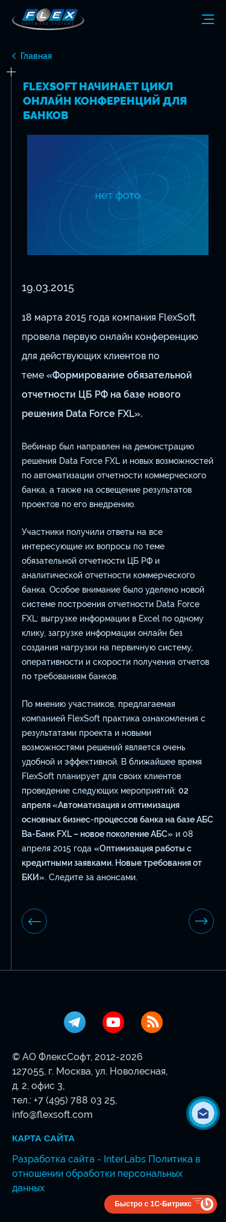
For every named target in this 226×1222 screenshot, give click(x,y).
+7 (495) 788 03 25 (74, 1100)
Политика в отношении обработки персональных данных (106, 1173)
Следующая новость (201, 921)
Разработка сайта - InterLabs (79, 1159)
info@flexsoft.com (52, 1114)
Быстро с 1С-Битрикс (153, 1204)
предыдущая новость (34, 921)
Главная (36, 56)
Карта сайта (43, 1138)
